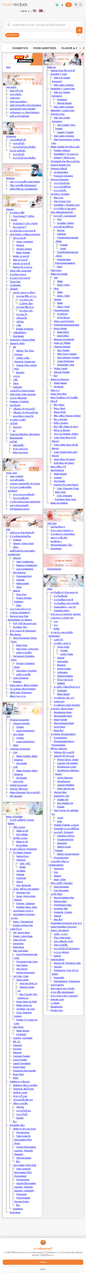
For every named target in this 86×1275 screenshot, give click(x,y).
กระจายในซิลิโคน (62, 187)
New (8, 67)
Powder (20, 727)
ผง (14, 430)
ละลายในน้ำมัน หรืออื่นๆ (24, 147)
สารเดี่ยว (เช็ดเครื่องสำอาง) (67, 687)
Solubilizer (18, 1209)
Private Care (56, 1010)
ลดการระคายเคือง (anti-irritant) (25, 181)
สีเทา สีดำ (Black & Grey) (66, 426)
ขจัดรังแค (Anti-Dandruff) (22, 532)
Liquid (63, 248)
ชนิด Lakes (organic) (64, 85)
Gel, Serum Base (21, 932)
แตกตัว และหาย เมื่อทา (24, 292)
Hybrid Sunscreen (18, 785)
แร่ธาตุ (16, 376)
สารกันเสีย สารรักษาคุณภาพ (64, 592)
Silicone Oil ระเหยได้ (64, 752)
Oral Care (52, 523)
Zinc (56, 872)
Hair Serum (22, 969)
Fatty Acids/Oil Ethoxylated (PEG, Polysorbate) (23, 1172)
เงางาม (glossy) (61, 952)
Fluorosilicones (61, 857)
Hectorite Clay (23, 892)
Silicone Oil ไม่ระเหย (64, 756)
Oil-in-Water (22, 834)
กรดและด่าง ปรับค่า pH (62, 618)
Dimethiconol (63, 781)
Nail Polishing (57, 470)
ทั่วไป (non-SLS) (65, 679)
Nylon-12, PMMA (62, 343)
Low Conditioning (24, 569)
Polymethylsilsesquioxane (66, 325)
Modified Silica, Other (26, 907)
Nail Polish (18, 1027)
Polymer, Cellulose (25, 903)
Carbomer (21, 878)
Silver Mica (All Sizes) (64, 459)
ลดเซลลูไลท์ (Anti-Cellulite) (23, 109)
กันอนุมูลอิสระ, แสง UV (65, 607)
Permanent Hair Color (27, 961)
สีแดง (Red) (59, 408)
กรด (56, 621)
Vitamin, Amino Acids (23, 543)
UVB (15, 767)
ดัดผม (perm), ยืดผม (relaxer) (24, 685)
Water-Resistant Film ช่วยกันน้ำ (25, 792)
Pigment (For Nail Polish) (66, 485)
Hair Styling (22, 965)
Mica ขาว (55, 390)
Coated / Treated (65, 132)
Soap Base (15, 1212)
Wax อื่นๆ (58, 919)
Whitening (11, 136)
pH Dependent (61, 172)
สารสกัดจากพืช (17, 212)
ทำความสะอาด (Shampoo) (23, 631)
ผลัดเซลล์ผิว (18, 445)
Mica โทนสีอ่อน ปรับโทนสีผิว (64, 397)
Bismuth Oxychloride (64, 339)
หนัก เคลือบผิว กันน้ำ (63, 941)
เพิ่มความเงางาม (18, 696)
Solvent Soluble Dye (61, 165)
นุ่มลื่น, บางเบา (61, 934)
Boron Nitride (60, 328)
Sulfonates (62, 672)
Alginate (20, 874)
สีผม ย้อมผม (15, 634)
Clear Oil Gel (19, 940)
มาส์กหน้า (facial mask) (62, 708)
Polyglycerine (22, 1132)
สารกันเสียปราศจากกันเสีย (66, 603)
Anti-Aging (11, 87)
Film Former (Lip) (62, 201)
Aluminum (59, 868)
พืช (14, 347)
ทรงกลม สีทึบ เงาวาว (26, 296)
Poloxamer (21, 1194)
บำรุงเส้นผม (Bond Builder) (23, 689)
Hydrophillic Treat (65, 365)
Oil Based (62, 690)
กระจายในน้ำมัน (62, 183)
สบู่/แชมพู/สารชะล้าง (23, 911)
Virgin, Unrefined (24, 241)
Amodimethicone (65, 839)
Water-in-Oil (22, 831)
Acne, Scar (11, 473)
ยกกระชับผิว (16, 94)
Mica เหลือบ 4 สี (58, 466)
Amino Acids (63, 647)
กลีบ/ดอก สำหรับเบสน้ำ (24, 409)
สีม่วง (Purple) (60, 419)
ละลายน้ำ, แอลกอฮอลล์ (65, 216)
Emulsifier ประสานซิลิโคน (66, 828)
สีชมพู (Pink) (60, 412)
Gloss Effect (63, 336)
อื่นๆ (15, 1121)
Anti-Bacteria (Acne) (19, 509)
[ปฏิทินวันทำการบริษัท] (68, 4)
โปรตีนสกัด (15, 285)
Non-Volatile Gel (65, 803)
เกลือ (15, 380)
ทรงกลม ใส (21, 314)
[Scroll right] (80, 48)
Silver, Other (60, 879)
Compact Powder (21, 1056)
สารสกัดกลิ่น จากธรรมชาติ (22, 231)
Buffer (56, 629)
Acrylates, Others (65, 223)
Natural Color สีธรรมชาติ (63, 70)
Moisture (10, 178)
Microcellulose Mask (64, 723)
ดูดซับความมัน (20, 1092)
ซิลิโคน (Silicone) (59, 748)
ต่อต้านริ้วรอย (16, 90)
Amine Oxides (64, 668)
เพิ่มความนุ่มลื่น (20, 1103)
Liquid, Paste (66, 654)
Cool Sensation (61, 890)
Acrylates (20, 871)
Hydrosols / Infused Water (22, 340)
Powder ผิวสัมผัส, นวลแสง (66, 825)
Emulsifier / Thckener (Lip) (67, 205)
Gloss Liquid (22, 980)
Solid (59, 821)
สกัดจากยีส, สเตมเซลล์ (20, 271)
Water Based (63, 694)
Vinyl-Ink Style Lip (28, 983)
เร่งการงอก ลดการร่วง (20, 609)
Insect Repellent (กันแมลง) (64, 927)
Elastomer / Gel (61, 796)
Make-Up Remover (60, 379)
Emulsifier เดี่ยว (17, 1125)
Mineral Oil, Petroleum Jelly (67, 963)
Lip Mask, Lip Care (25, 1009)
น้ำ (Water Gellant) (22, 852)
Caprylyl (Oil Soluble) (67, 763)
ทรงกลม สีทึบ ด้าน (25, 307)
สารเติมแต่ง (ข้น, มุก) (64, 698)
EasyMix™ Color (59, 74)
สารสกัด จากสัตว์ (18, 420)
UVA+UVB (18, 781)
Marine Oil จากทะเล (22, 267)
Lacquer (58, 477)
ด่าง (56, 625)
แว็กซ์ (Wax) (56, 894)
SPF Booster (16, 796)
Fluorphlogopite (61, 310)
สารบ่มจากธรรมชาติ (20, 278)
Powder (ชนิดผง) (62, 150)
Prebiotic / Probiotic (19, 401)
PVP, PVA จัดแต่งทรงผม (25, 623)
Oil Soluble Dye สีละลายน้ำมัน (65, 161)
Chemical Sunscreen (20, 749)
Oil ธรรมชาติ (19, 238)
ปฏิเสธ (43, 1269)
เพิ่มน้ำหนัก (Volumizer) (21, 692)
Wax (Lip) (58, 197)
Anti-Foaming (57, 985)
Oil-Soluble (21, 763)
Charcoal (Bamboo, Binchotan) (25, 434)
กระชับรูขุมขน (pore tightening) (25, 501)
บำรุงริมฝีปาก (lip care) (65, 208)
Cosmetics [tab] (20, 48)
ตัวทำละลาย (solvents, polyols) (66, 614)
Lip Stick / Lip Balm (60, 194)
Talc (56, 277)
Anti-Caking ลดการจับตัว (63, 988)
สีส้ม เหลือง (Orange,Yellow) (67, 416)
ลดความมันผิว (16, 476)
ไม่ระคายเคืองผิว (18, 150)
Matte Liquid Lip (24, 1005)
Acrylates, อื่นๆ (20, 627)
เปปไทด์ (13, 423)
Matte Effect (63, 332)
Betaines (61, 665)
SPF (8, 716)
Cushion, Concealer (23, 1038)
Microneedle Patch (63, 716)
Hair (8, 529)
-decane (58, 967)
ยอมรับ (43, 1262)
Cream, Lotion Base (23, 936)
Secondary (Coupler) (26, 670)
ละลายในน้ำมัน (23, 1110)
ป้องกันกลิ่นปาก (58, 527)
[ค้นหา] (43, 25)
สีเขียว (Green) (61, 423)
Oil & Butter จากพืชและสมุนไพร (25, 234)
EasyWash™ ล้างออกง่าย (66, 154)
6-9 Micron (62, 314)
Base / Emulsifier (14, 816)
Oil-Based (62, 99)
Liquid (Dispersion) (25, 730)
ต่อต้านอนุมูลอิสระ (18, 101)
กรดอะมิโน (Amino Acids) (22, 390)
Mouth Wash (19, 1067)
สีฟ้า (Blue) (59, 405)
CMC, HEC (25, 863)
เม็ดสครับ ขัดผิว (17, 343)
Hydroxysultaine (65, 676)
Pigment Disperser (60, 179)
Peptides (17, 681)
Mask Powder (60, 719)
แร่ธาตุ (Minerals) (18, 398)
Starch (19, 881)
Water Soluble (23, 252)
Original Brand (54, 569)
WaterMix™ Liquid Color (62, 110)
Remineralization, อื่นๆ (61, 545)
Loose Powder (20, 1060)
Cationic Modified (65, 785)
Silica (15, 383)
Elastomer (62, 843)
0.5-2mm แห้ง (26, 310)
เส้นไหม (20, 321)
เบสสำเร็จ (58, 639)
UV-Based (21, 1034)
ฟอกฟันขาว (56, 541)
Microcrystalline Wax (64, 897)
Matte (60, 281)
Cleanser (17, 1045)
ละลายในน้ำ (19, 143)
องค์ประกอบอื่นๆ (24, 652)
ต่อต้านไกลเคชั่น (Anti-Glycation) (25, 105)
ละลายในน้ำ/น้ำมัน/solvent (66, 948)
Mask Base (18, 947)
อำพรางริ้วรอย (20, 1096)
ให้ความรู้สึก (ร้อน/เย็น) (62, 883)
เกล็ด (18, 325)
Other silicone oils (65, 788)
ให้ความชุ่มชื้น (61, 945)
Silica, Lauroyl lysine (64, 321)
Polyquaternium (24, 576)
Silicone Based (64, 103)
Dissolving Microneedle (24, 1070)
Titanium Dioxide (21, 723)
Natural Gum (22, 856)
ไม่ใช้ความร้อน (20, 838)
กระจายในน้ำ (60, 190)
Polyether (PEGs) (65, 836)
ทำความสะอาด (20, 449)
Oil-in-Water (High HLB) (24, 1165)
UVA (15, 752)
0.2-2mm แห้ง (26, 300)
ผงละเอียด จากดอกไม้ (23, 416)
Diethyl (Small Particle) (68, 854)
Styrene (61, 230)
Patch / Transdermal (23, 921)
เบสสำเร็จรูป (16, 929)
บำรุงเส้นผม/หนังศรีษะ (20, 536)
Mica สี (54, 401)
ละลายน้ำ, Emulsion (63, 832)
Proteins (17, 540)
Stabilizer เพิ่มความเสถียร (25, 1085)
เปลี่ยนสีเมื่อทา (20, 332)
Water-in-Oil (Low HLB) (24, 1129)
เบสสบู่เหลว (59, 701)
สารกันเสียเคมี (60, 596)
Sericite (57, 299)
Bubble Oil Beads (24, 329)
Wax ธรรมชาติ (20, 260)
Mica (56, 288)
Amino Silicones (65, 778)
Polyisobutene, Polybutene (67, 981)
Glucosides (62, 661)
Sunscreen (18, 943)
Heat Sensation (61, 887)
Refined (20, 245)
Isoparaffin (59, 977)
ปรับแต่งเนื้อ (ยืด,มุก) (23, 1100)
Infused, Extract (24, 249)
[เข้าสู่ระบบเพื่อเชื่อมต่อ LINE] (57, 4)
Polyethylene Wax (62, 905)
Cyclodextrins (60, 738)
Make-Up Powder (59, 274)
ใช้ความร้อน (19, 827)
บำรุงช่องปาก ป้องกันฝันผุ (63, 534)
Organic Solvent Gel (23, 925)
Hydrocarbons (57, 959)
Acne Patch (59, 727)
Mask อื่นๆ (58, 730)
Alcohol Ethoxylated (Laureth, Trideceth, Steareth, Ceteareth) (25, 1187)
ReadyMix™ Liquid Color (63, 88)
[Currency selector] (24, 11)
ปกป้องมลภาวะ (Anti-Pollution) (24, 112)
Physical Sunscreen (19, 720)
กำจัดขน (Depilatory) (20, 612)
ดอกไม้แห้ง (15, 405)
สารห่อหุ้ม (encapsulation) (63, 734)
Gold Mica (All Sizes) (64, 463)
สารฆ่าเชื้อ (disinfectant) (62, 992)
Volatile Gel (62, 799)
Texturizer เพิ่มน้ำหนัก (23, 1089)
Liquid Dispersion (65, 361)
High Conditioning (25, 561)
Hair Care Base (20, 951)
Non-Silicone (19, 572)
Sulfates (61, 683)
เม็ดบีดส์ (14, 289)
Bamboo (20, 372)
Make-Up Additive (59, 503)
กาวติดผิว (55, 1003)
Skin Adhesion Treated (68, 357)
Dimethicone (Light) (66, 767)
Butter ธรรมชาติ (21, 256)
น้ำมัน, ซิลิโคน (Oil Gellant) (26, 889)
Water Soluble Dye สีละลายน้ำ (65, 147)
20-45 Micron (63, 317)
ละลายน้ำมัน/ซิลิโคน (63, 227)
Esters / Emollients (60, 930)
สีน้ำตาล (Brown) (62, 430)
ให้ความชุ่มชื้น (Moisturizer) (23, 185)
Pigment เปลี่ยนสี (59, 168)
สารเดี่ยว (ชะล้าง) (62, 643)
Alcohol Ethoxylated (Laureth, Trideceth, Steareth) (25, 1151)
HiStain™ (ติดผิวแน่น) (64, 157)
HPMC (22, 867)
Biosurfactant (16, 438)
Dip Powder (59, 481)
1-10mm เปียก (26, 303)
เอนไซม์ (13, 441)
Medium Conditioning (26, 565)
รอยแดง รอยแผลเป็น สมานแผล (25, 483)
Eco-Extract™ (20, 227)
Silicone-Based (23, 1158)
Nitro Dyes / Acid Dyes (27, 649)
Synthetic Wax (61, 908)
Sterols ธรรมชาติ (21, 263)
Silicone (17, 558)
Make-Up (51, 67)
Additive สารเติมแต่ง (20, 1081)
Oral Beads (18, 336)
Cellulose (17, 387)
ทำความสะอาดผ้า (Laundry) (64, 996)
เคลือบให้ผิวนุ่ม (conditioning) (24, 189)
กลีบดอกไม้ (21, 318)
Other (15, 547)
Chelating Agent (61, 610)
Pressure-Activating (63, 176)
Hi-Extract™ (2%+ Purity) (25, 223)
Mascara (17, 1052)
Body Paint (18, 1074)
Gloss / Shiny (63, 285)
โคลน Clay (15, 281)
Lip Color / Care (21, 976)
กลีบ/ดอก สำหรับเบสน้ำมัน (25, 412)
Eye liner (17, 1049)
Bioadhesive (57, 1006)
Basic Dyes (21, 645)
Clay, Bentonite (23, 885)
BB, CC (17, 1041)
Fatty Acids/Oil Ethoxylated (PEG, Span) (23, 1140)
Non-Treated (63, 350)
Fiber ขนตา (56, 270)
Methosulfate (22, 583)
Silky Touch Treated (66, 354)
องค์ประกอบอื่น (23, 674)
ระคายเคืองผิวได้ (18, 139)
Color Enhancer (21, 678)
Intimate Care (57, 999)
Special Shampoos (25, 972)
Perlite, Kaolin (60, 368)
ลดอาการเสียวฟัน (59, 537)
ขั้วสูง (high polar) (62, 937)
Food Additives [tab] (44, 48)
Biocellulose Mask (62, 712)
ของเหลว (17, 427)
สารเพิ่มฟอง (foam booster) (67, 705)
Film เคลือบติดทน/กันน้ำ (62, 212)
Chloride (20, 580)
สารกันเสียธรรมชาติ (63, 599)
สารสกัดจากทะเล (18, 274)
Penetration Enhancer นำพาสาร (66, 923)
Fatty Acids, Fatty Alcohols (23, 394)
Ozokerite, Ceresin (63, 912)
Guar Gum (21, 594)
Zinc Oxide (18, 734)
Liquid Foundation (22, 1063)
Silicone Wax (60, 792)
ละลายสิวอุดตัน (17, 480)
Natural (9, 209)
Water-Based (22, 1030)
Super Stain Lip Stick (26, 1001)
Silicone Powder (62, 372)
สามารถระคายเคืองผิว (24, 494)
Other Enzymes (20, 452)
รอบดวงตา (15, 98)
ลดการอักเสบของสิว (19, 505)
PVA (59, 219)
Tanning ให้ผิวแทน (19, 789)
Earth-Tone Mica (59, 394)
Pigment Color (58, 114)
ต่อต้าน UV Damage (19, 116)
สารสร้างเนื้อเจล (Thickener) (23, 849)
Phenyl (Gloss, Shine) (68, 759)
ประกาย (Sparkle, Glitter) (66, 434)
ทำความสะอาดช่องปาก (62, 530)
